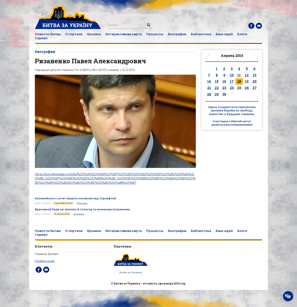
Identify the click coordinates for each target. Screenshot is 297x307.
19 (247, 81)
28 (209, 94)
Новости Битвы (48, 34)
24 (232, 87)
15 (216, 81)
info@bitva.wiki (45, 261)
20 (254, 81)
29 (217, 94)
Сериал (41, 38)
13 (254, 75)
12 (247, 75)
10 (232, 75)
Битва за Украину (131, 272)
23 (224, 87)
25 (239, 87)
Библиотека (201, 34)
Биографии (177, 34)
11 (239, 75)
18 (239, 81)
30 (224, 94)
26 (247, 87)
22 (217, 87)
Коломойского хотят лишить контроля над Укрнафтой (75, 198)
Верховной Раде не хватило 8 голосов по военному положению (82, 209)
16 (224, 81)
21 (209, 87)
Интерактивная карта (123, 34)
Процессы (154, 34)
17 (232, 81)
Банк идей (224, 34)
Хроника (94, 34)
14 (209, 81)
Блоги (242, 34)
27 (254, 87)
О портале (74, 34)
